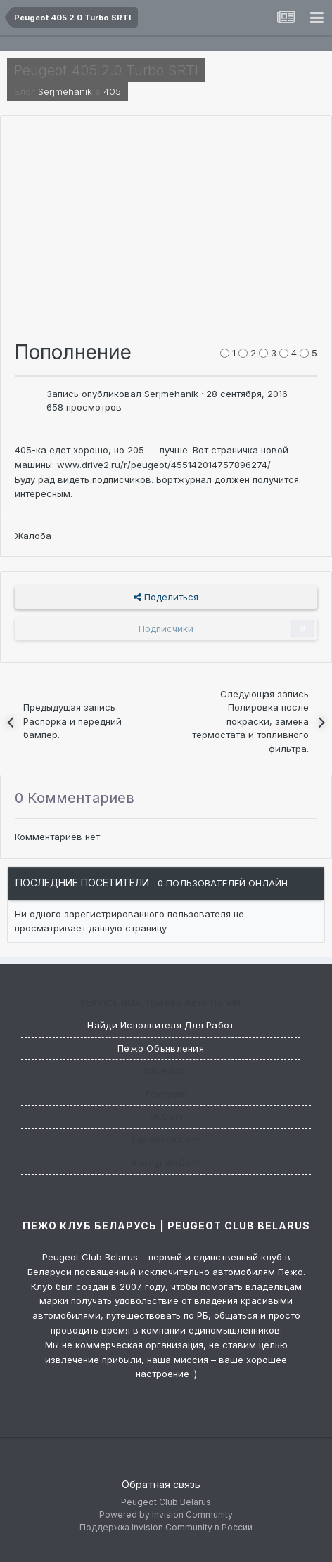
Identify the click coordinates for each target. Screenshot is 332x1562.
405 (112, 91)
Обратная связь (161, 1484)
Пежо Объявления (160, 1048)
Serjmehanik (65, 91)
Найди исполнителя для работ (160, 1025)
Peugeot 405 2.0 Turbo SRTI (106, 70)
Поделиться (166, 596)
